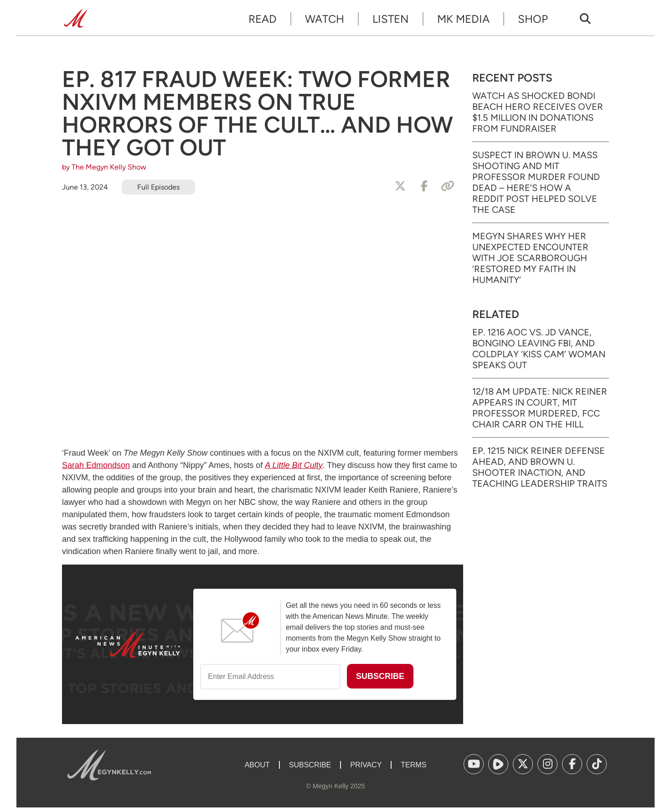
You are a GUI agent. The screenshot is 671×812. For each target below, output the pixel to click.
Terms (413, 765)
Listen (390, 19)
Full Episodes (158, 187)
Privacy (366, 765)
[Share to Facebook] (424, 186)
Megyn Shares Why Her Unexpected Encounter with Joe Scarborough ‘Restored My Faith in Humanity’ (530, 258)
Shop (533, 19)
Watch (324, 19)
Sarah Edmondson (96, 465)
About (257, 765)
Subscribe (310, 765)
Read (262, 19)
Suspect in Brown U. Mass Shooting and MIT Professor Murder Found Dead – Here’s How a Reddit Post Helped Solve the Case (536, 182)
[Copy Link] (448, 186)
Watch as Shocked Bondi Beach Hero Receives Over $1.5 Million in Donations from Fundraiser (537, 112)
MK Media (463, 19)
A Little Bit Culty (293, 465)
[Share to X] (400, 186)
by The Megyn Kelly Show (104, 167)
